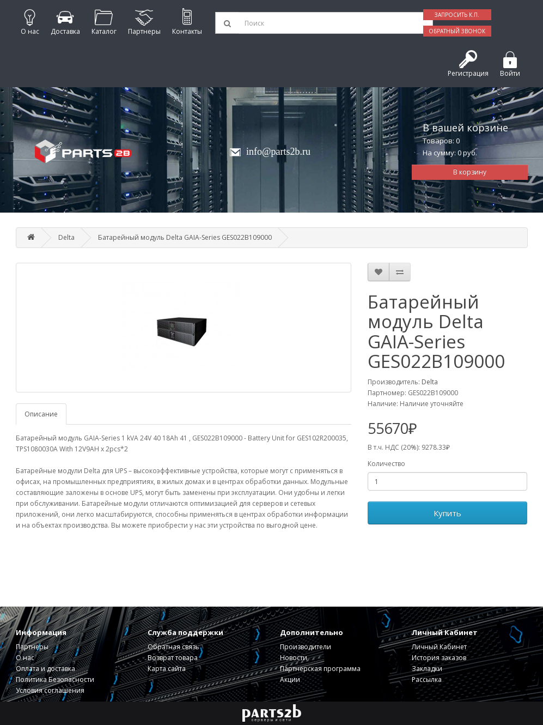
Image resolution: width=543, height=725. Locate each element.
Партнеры (32, 646)
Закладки (427, 668)
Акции (290, 679)
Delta (66, 237)
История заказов (439, 657)
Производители (305, 646)
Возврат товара (173, 657)
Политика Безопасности (55, 679)
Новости (293, 657)
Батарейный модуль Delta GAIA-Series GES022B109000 (185, 237)
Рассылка (427, 679)
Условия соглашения (50, 690)
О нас (25, 657)
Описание (41, 414)
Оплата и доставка (45, 668)
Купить (447, 513)
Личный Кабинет (439, 646)
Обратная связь (173, 646)
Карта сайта (167, 668)
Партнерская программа (320, 668)
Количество (386, 463)
